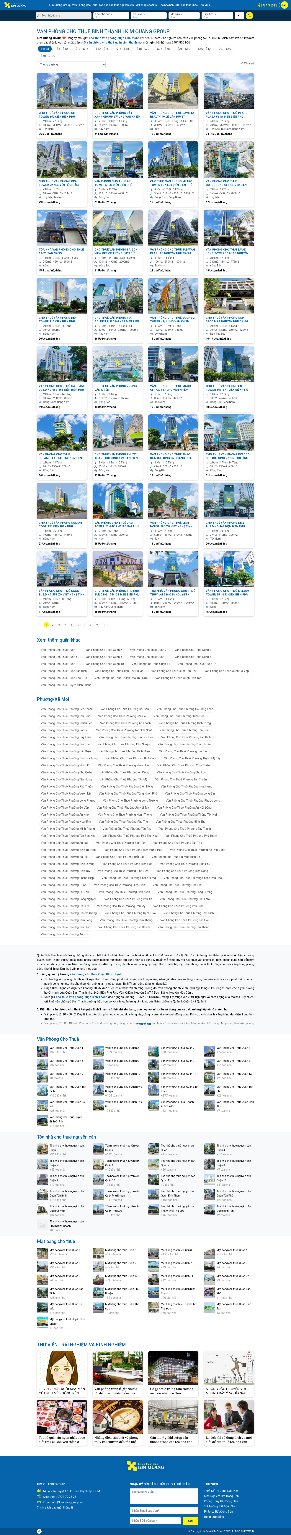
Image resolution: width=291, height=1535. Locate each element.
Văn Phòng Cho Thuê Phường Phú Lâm (185, 899)
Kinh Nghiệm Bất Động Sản (221, 1496)
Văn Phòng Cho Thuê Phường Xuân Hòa (179, 716)
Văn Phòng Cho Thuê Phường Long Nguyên (69, 899)
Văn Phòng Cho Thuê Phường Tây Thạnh (185, 828)
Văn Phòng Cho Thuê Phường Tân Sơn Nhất (124, 730)
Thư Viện (204, 5)
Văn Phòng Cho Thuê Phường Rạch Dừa (130, 913)
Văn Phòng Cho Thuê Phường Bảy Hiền (66, 737)
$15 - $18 (122, 49)
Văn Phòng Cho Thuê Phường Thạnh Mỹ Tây (192, 758)
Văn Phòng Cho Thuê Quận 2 (103, 650)
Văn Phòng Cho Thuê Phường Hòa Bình (66, 821)
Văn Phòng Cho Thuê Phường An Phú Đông (197, 850)
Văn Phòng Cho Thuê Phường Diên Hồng (127, 786)
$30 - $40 (204, 49)
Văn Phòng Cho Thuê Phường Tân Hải (184, 920)
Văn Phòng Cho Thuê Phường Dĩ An (63, 885)
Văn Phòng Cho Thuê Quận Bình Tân (178, 678)
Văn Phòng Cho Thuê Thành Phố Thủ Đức (121, 678)
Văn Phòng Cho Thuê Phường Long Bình (190, 793)
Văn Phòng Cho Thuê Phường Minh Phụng (68, 828)
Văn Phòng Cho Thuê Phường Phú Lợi (65, 906)
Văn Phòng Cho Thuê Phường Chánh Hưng (129, 878)
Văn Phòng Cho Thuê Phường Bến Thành (67, 709)
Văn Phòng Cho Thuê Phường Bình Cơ (176, 857)
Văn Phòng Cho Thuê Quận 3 (148, 650)
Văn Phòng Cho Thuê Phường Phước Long (193, 800)
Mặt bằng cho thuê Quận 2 (120, 1250)
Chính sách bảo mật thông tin (55, 1507)
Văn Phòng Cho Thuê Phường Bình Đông (182, 871)
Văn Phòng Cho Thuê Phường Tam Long (66, 920)
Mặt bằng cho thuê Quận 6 (120, 1263)
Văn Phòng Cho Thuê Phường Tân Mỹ (123, 779)
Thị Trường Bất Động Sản (220, 1506)
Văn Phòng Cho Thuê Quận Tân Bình (64, 671)
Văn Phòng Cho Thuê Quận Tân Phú (174, 671)
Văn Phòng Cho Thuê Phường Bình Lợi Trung (69, 758)
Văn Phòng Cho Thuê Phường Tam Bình (189, 913)
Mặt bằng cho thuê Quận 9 (65, 1275)
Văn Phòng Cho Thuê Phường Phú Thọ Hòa (130, 835)
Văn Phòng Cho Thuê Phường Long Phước (68, 800)
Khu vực (139, 14)
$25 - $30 (184, 49)
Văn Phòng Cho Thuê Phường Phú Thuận (67, 786)
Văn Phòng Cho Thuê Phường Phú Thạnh (191, 835)
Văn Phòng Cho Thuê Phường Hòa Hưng (186, 786)
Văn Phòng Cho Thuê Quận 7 (148, 657)
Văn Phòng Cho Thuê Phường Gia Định (183, 751)
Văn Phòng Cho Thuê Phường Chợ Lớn (181, 772)
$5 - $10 (62, 49)
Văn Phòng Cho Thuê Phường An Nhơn (65, 814)
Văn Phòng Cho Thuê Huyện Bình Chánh (66, 685)
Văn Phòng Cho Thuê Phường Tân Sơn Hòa (126, 737)
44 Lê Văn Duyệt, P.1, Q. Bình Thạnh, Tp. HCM (71, 1491)
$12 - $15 (102, 49)
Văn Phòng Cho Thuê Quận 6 (103, 657)
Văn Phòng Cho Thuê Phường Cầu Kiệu (66, 751)
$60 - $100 (48, 56)
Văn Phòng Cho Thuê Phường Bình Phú (185, 864)
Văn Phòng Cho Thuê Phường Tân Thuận (181, 779)
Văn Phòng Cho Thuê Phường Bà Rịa (64, 857)
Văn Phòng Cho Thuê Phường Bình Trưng (184, 723)
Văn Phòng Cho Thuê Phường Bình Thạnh (125, 751)
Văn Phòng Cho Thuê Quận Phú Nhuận (118, 671)
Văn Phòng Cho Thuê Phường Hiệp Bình (119, 885)
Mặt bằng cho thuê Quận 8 (232, 1263)
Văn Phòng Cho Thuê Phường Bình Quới (130, 758)
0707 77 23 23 (67, 1497)
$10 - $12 (82, 49)
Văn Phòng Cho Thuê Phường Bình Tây (65, 871)
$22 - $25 (163, 49)
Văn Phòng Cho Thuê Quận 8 (192, 657)
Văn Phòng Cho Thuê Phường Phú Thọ (123, 821)
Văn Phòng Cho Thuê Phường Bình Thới (181, 821)
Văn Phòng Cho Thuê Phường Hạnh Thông (125, 814)
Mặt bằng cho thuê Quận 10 (121, 1275)
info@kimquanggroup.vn (67, 1502)
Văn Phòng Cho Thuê (84, 5)
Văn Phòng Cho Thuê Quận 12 (197, 664)
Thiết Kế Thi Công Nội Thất (221, 1491)
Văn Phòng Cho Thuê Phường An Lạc (64, 843)
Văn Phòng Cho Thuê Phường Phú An (128, 899)
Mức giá (177, 14)
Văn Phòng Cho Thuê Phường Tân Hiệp (66, 927)
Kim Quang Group (60, 5)
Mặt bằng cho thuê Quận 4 (232, 1250)
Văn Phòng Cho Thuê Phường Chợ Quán (66, 772)
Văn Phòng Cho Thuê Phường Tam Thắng (126, 920)
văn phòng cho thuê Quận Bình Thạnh (96, 974)
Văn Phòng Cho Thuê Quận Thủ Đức (64, 678)
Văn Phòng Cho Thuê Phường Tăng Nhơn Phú (128, 793)
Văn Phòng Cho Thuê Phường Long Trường (130, 800)
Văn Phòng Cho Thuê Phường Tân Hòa (184, 730)
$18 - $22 (143, 49)
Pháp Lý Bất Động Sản (218, 1511)
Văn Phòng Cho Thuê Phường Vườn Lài (66, 793)
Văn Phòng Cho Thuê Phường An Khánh (125, 723)
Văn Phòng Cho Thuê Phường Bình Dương (67, 864)
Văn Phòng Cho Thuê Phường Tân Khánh (124, 927)
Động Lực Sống (214, 1517)
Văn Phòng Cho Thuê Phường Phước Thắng (69, 913)
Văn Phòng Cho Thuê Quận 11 (151, 664)
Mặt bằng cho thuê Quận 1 (65, 1250)
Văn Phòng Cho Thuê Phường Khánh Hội (124, 765)
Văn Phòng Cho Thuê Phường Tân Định (65, 716)
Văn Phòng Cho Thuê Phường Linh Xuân (124, 892)
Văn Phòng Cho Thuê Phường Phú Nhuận (123, 744)
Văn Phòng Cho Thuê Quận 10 (104, 664)
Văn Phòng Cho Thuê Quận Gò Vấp (226, 671)
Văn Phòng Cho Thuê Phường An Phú (65, 934)
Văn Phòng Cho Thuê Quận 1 (59, 650)
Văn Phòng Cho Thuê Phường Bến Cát (119, 857)
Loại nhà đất (104, 14)
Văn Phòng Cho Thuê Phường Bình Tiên (123, 871)
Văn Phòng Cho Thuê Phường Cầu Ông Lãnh (185, 709)
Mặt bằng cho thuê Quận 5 (65, 1263)
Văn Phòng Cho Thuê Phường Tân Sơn (65, 744)
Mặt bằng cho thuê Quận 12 (233, 1275)
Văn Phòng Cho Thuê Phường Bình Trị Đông (69, 850)
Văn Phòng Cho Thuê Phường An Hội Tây (123, 807)
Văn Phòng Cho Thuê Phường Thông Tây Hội (188, 814)
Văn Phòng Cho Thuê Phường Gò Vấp (65, 807)
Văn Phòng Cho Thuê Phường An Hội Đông (184, 807)
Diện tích (210, 14)
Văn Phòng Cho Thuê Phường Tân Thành (183, 927)
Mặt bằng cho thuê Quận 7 (176, 1263)
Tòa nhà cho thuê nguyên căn (116, 5)
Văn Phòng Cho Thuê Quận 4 (192, 650)
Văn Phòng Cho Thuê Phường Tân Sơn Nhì (68, 835)
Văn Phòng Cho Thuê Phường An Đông (124, 772)
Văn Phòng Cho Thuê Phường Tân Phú (127, 828)
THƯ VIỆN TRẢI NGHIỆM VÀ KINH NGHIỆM (81, 1344)
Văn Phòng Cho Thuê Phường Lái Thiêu (66, 892)
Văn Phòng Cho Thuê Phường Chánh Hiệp (67, 878)
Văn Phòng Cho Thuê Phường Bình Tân (121, 843)
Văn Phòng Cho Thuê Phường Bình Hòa (127, 864)
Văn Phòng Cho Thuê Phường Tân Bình (186, 737)
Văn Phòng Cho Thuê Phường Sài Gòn (124, 709)
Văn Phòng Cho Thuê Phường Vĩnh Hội (65, 765)
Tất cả (45, 49)
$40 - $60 (224, 49)
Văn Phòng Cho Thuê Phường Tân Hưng (66, 779)
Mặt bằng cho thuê (146, 5)
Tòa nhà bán (166, 5)
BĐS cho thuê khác (186, 5)
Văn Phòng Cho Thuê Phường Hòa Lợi (177, 885)
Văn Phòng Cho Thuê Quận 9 (59, 664)
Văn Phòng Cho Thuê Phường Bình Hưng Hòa (133, 850)
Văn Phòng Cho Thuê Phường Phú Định (178, 906)
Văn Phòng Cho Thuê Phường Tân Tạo (177, 843)
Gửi (190, 1521)
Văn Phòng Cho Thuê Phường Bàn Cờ (122, 716)
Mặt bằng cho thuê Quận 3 (176, 1250)
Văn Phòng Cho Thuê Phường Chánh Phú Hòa (193, 878)
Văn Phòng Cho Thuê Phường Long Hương (185, 892)
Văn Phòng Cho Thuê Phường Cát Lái (64, 730)
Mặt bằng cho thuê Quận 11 (177, 1275)
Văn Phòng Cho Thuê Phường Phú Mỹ (121, 906)
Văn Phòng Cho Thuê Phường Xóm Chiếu (183, 765)
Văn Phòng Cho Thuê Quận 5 (59, 657)
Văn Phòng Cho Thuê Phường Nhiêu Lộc (66, 723)
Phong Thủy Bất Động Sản (221, 1501)
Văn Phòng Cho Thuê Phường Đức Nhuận (184, 744)
